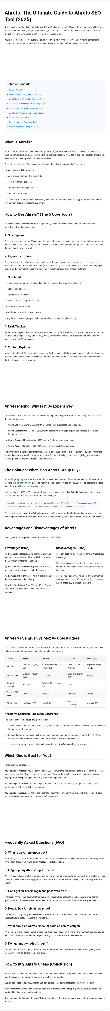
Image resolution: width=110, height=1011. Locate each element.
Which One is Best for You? (20, 117)
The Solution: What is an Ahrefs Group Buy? (27, 104)
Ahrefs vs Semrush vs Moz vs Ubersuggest (26, 113)
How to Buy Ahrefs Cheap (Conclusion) (25, 127)
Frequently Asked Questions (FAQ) (23, 122)
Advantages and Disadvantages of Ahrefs (26, 108)
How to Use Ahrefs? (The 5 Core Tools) (25, 95)
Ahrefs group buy (15, 479)
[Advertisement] (55, 64)
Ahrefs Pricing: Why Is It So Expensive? (25, 99)
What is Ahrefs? (15, 90)
